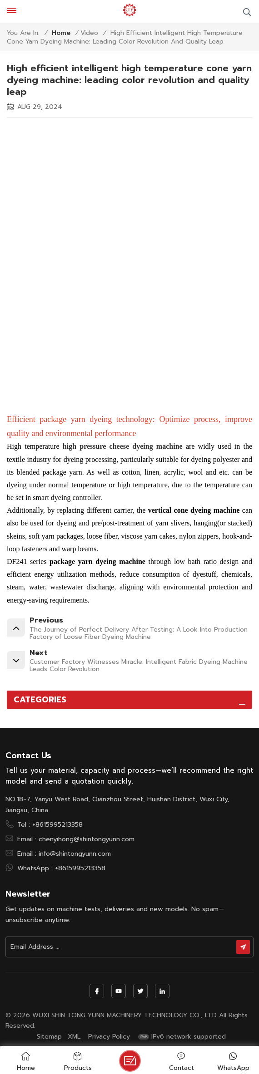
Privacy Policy (109, 1036)
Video (89, 33)
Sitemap (49, 1036)
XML (74, 1036)
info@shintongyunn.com (75, 853)
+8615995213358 (57, 824)
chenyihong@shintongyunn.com (86, 839)
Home (61, 33)
